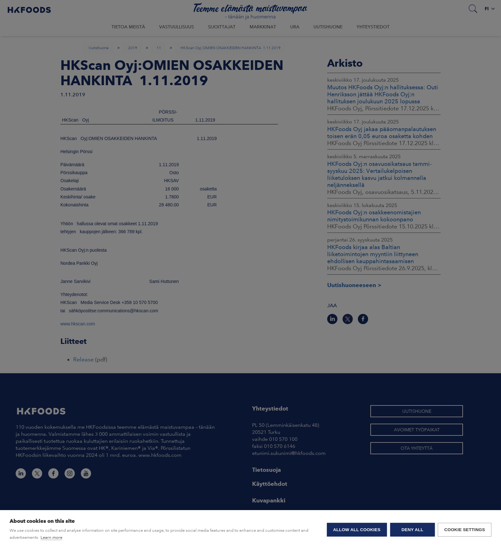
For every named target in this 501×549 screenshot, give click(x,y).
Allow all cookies (356, 529)
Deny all (412, 529)
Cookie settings (464, 529)
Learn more (51, 537)
